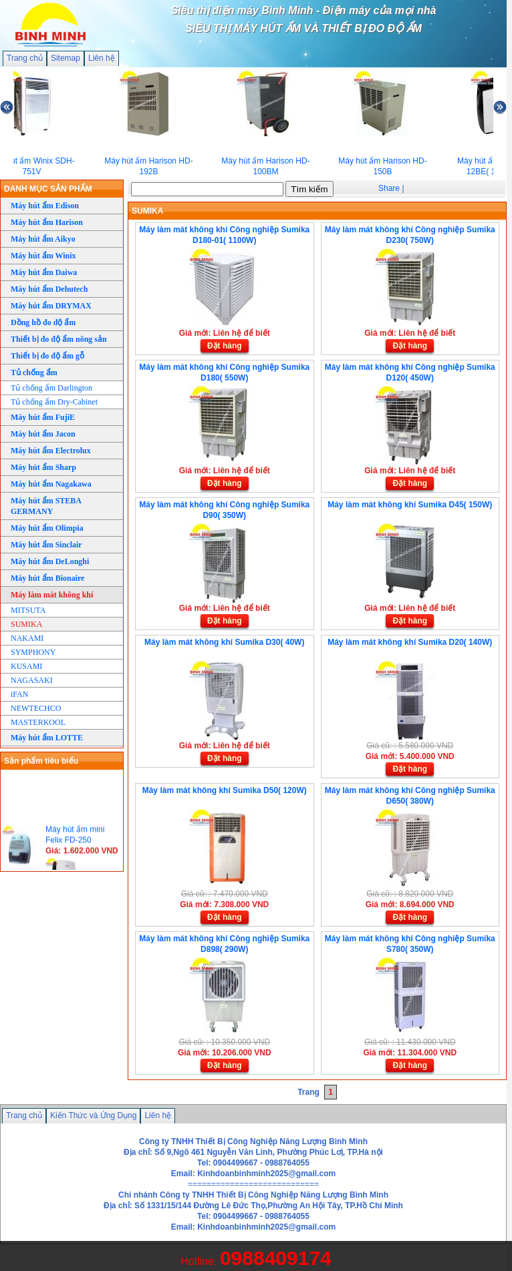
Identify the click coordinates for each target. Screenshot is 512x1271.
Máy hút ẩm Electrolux (51, 450)
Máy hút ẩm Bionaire (47, 578)
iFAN (19, 694)
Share (389, 188)
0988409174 (276, 1258)
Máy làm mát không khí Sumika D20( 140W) (410, 642)
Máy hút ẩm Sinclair (46, 544)
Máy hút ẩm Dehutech (49, 289)
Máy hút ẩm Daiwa (44, 272)
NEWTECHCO (36, 708)
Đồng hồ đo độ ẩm (43, 322)
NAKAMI (27, 638)
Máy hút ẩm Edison (45, 205)
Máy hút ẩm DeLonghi (50, 561)
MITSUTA (28, 610)
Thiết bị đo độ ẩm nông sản (59, 339)
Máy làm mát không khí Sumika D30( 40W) (224, 642)
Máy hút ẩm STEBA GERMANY (46, 506)
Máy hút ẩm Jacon (43, 434)
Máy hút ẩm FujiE (43, 417)
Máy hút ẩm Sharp (43, 467)
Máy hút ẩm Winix (43, 255)
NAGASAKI (32, 680)
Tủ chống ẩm (34, 372)
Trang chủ (25, 58)
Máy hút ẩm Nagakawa (51, 484)
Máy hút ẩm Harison (47, 222)
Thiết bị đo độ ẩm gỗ (47, 355)
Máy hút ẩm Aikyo (43, 239)
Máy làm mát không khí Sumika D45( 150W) (410, 504)
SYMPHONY (33, 652)
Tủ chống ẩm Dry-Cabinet (54, 402)
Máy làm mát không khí (52, 594)
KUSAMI (26, 666)
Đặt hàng (224, 345)
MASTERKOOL (38, 722)
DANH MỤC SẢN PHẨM (48, 189)
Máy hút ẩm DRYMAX (51, 305)
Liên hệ (101, 58)
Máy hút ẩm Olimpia (47, 528)
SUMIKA (26, 624)
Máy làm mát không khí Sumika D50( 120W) (224, 790)
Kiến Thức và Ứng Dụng (93, 1115)
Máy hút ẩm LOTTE (47, 737)
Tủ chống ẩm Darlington (51, 388)
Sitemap (65, 58)
